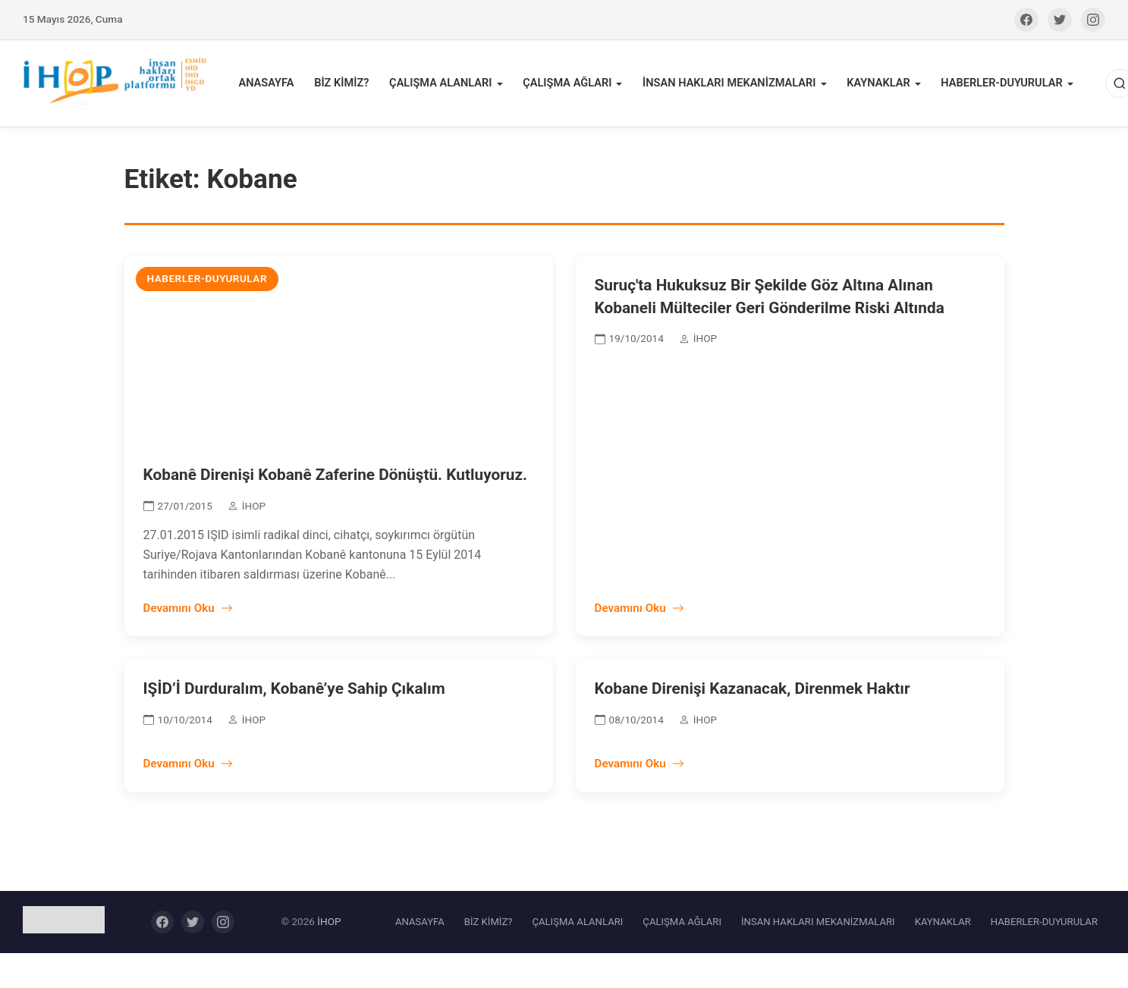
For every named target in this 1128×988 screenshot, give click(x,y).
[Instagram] (1093, 20)
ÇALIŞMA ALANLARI (443, 84)
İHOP (329, 924)
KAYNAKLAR (875, 84)
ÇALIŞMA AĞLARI (568, 84)
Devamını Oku (188, 611)
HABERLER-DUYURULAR (997, 84)
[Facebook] (1026, 20)
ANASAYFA (271, 84)
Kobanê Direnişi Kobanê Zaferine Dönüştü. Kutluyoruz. (335, 478)
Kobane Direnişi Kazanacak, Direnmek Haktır (752, 691)
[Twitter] (1060, 20)
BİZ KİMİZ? (345, 84)
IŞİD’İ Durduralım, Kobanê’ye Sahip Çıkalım (294, 691)
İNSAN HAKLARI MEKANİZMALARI (728, 84)
